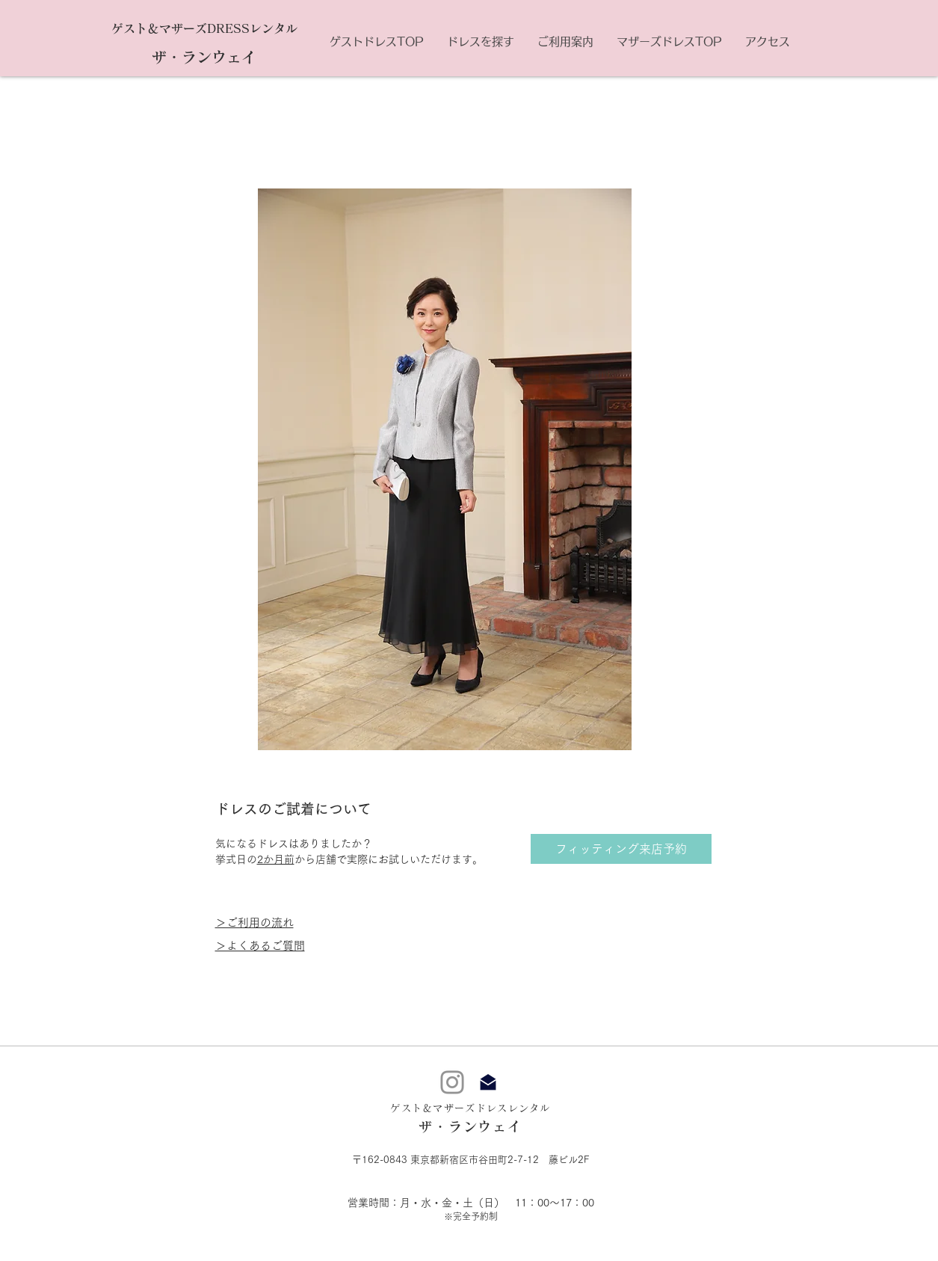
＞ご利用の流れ (254, 922)
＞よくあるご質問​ (260, 945)
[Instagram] (452, 1082)
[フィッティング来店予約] (621, 849)
